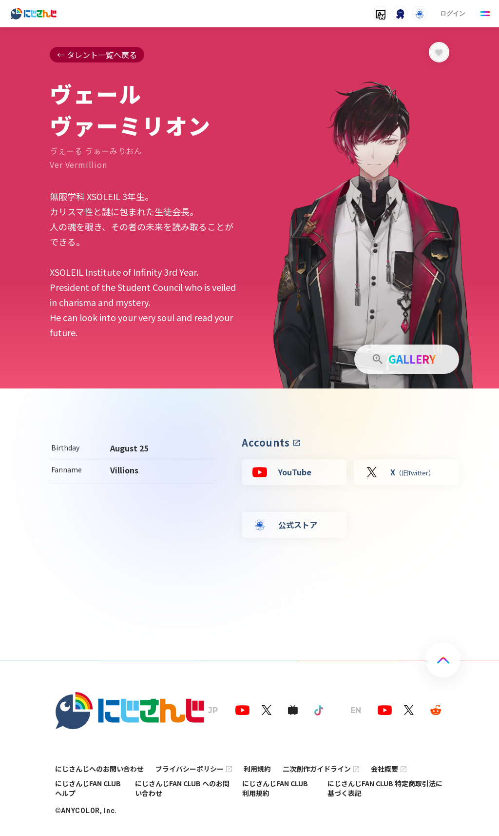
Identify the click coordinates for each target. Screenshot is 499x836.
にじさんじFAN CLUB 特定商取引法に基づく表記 (384, 788)
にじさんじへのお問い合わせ (99, 769)
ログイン (452, 13)
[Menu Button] (485, 13)
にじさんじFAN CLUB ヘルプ (88, 788)
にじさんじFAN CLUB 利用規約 (275, 788)
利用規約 (257, 769)
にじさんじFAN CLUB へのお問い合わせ (182, 788)
